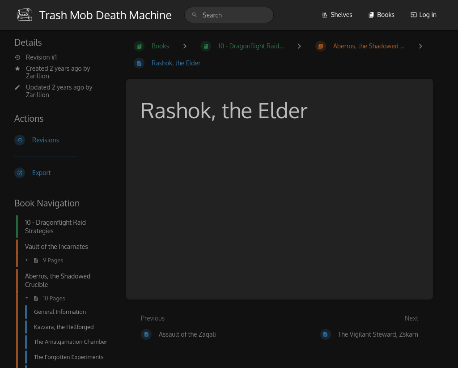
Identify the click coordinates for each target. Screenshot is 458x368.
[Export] (63, 173)
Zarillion (37, 76)
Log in (424, 14)
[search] (229, 15)
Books (381, 14)
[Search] (194, 15)
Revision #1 (35, 57)
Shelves (337, 14)
